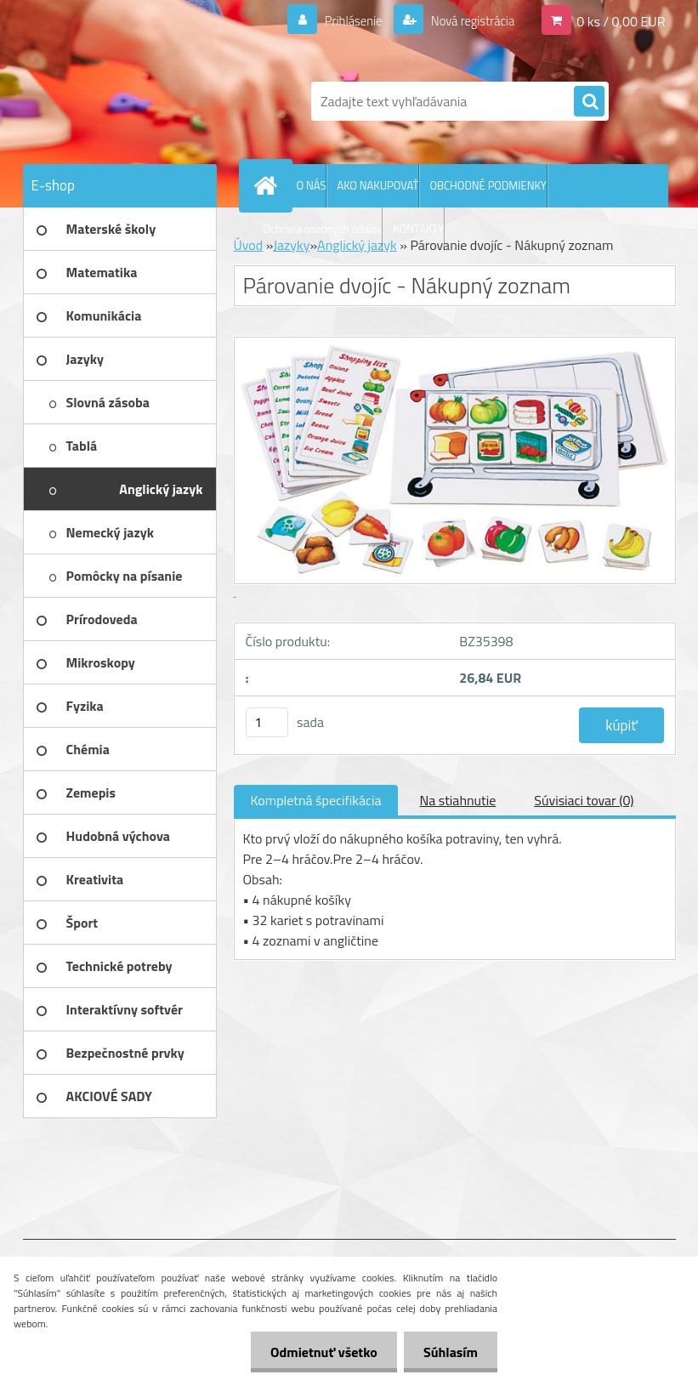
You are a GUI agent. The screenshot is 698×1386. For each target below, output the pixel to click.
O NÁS (311, 185)
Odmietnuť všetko (318, 1352)
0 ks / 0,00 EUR (620, 20)
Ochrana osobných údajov (323, 228)
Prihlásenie (343, 20)
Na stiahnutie (457, 800)
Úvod (249, 245)
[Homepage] (269, 185)
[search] (589, 102)
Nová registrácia (467, 20)
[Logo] (140, 101)
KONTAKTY (418, 228)
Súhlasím (449, 1352)
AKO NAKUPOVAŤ (377, 185)
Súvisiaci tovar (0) (583, 800)
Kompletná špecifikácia (316, 800)
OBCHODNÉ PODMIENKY (487, 185)
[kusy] (267, 722)
